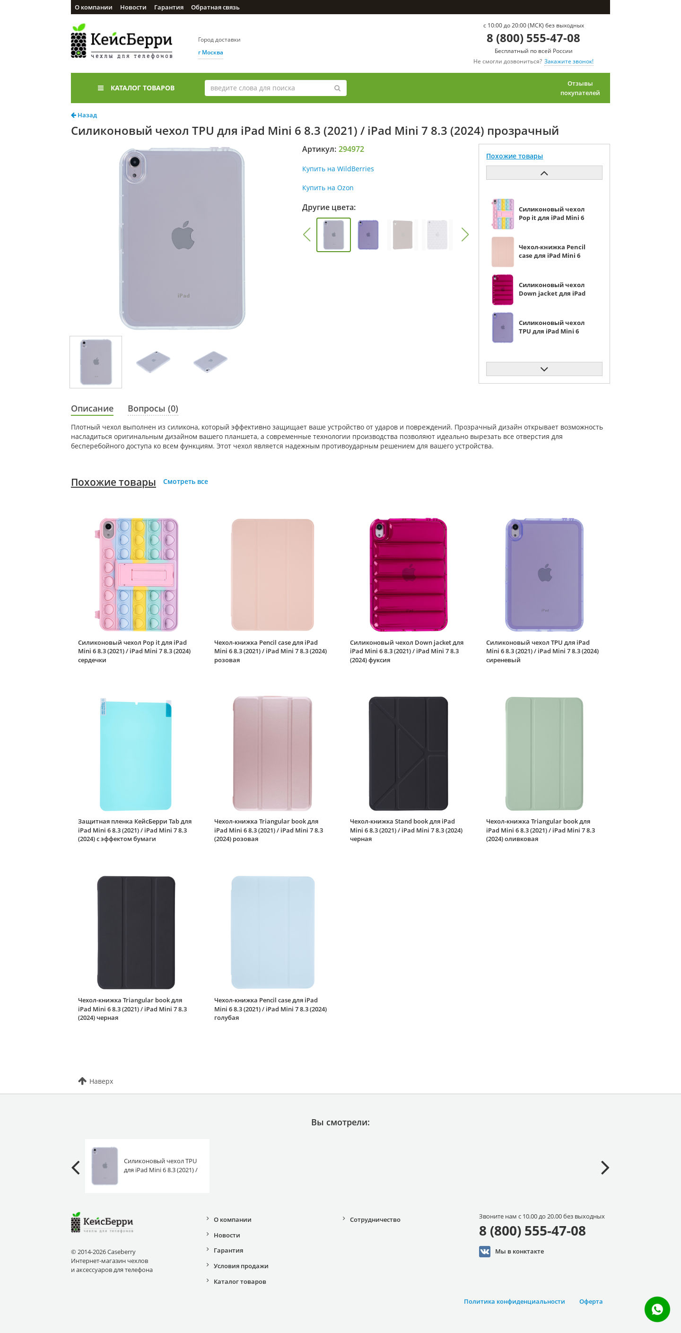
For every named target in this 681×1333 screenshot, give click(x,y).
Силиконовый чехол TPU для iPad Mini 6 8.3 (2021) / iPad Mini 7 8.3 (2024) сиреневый (542, 651)
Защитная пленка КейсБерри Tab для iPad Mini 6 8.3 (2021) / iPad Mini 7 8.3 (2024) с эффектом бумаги (135, 830)
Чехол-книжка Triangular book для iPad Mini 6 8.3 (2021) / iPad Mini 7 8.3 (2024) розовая (268, 830)
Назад (84, 115)
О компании (94, 7)
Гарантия (168, 7)
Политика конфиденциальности (514, 1301)
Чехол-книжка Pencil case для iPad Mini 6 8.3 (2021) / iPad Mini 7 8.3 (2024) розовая (270, 651)
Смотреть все (185, 481)
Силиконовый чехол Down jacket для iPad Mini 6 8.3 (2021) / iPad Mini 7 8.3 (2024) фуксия (406, 651)
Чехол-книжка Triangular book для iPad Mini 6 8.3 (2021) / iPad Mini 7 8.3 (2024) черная (132, 1009)
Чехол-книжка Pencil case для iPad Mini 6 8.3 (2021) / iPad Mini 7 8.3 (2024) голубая (270, 1009)
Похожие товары (113, 482)
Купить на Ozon (328, 187)
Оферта (591, 1301)
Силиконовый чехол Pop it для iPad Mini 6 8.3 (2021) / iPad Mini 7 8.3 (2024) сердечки (134, 651)
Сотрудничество (375, 1219)
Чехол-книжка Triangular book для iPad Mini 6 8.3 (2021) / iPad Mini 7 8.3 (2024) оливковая (540, 830)
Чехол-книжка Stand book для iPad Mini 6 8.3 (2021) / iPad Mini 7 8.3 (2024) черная (406, 830)
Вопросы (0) (153, 408)
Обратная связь (215, 7)
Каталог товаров (136, 87)
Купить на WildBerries (338, 168)
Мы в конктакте (511, 1251)
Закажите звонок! (569, 61)
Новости (133, 7)
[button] (306, 235)
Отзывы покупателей (580, 88)
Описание (92, 408)
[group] (333, 235)
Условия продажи (241, 1266)
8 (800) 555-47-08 (533, 37)
